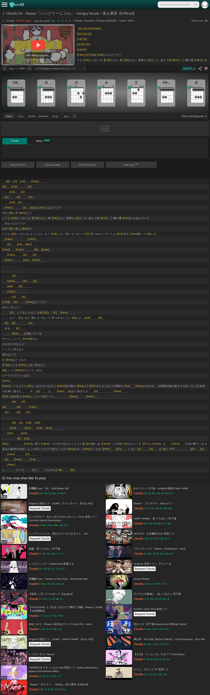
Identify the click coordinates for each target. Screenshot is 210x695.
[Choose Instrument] (74, 116)
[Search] (196, 4)
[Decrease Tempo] (4, 68)
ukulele (32, 116)
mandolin (43, 116)
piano (20, 116)
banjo (55, 116)
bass (66, 116)
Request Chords (40, 508)
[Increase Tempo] (29, 68)
